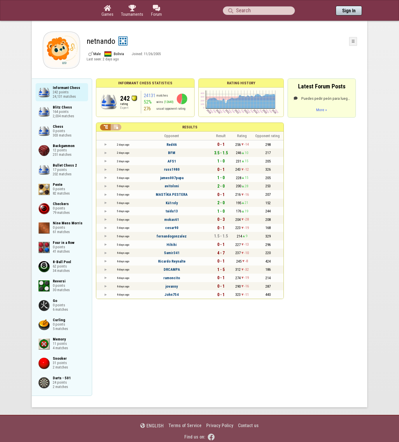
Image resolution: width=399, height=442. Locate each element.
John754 (171, 294)
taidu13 (172, 211)
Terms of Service (185, 425)
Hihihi (172, 244)
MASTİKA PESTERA (172, 194)
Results (189, 127)
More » (321, 109)
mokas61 (171, 219)
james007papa (171, 178)
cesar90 (171, 228)
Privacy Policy (219, 425)
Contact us (248, 425)
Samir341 (172, 253)
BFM (171, 153)
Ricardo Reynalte (172, 261)
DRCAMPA (172, 269)
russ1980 (172, 169)
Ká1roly (172, 203)
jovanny (171, 286)
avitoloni (171, 186)
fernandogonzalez (172, 236)
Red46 (172, 144)
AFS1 (171, 161)
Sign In (349, 10)
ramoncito (171, 278)
